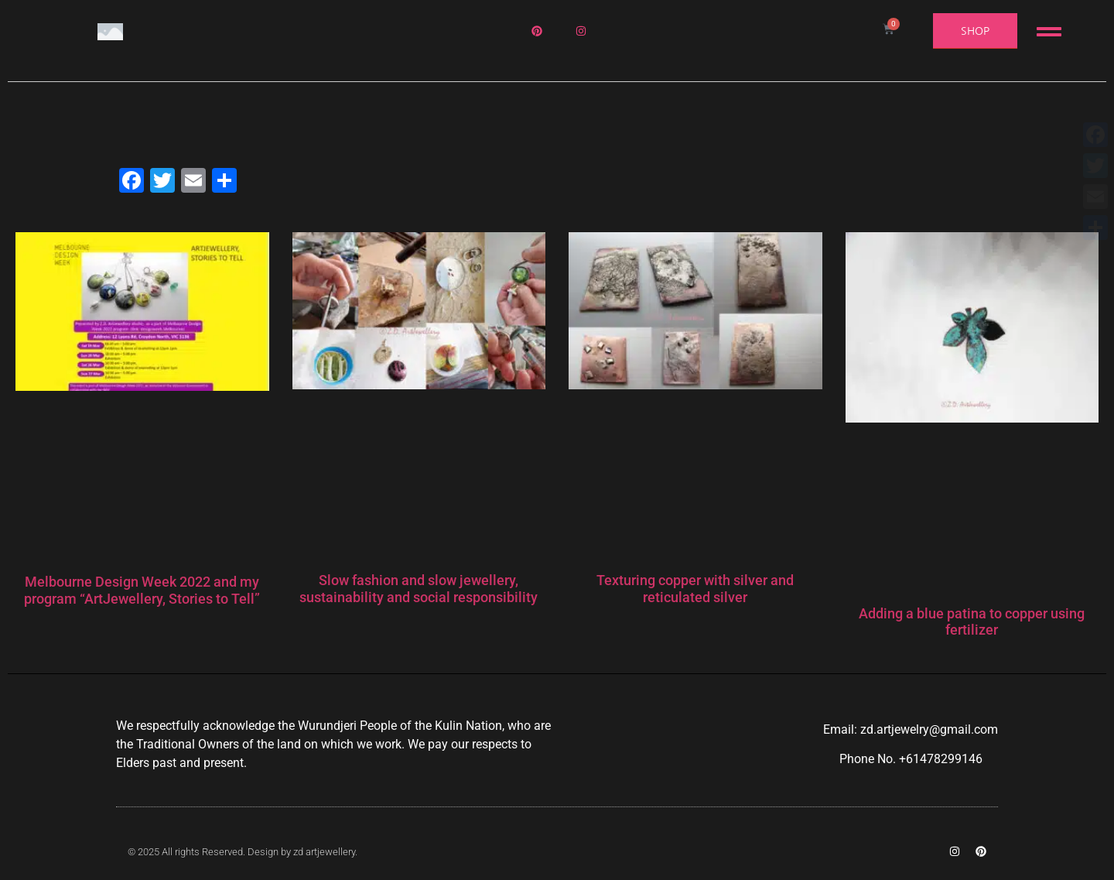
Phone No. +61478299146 (910, 759)
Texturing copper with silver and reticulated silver (695, 588)
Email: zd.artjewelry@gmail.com (910, 729)
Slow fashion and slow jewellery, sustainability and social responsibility (418, 588)
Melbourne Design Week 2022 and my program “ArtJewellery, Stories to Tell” (142, 590)
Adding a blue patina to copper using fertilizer (972, 622)
